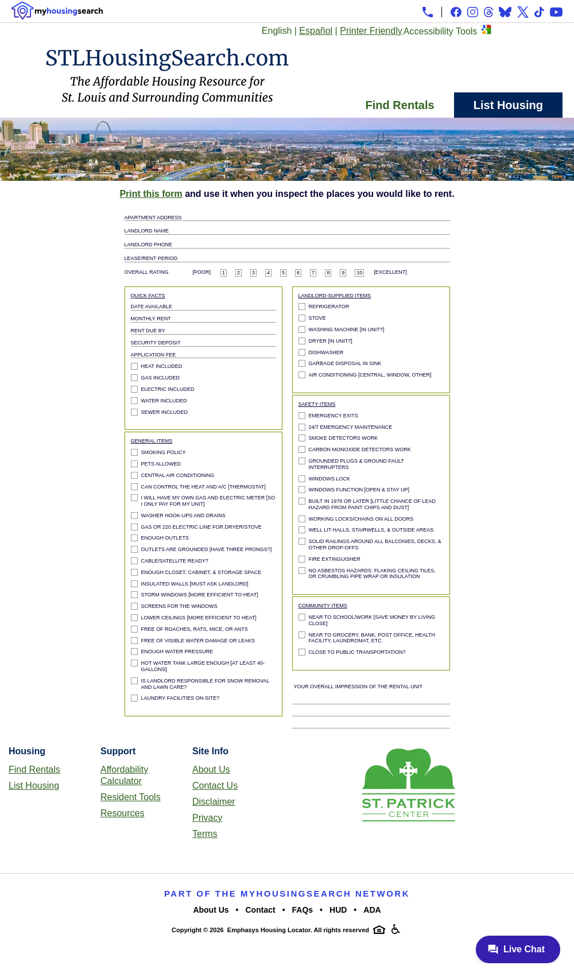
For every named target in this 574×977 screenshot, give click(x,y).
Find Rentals (400, 105)
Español (315, 31)
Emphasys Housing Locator (269, 929)
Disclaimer (213, 802)
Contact (261, 909)
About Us (211, 769)
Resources (122, 813)
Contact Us (215, 785)
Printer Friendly (371, 31)
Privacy (207, 818)
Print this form (150, 194)
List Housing (508, 105)
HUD (338, 909)
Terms (205, 834)
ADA (372, 909)
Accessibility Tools (441, 31)
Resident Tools (130, 797)
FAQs (302, 909)
